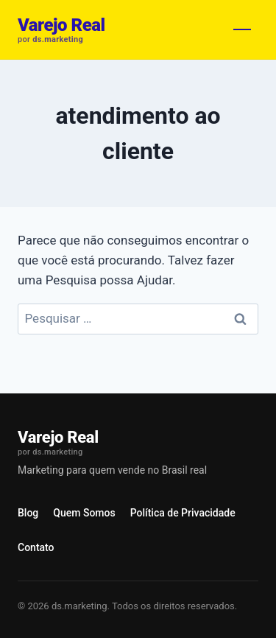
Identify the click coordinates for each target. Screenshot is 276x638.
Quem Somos (84, 513)
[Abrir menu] (242, 29)
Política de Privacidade (183, 513)
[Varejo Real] (61, 29)
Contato (36, 547)
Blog (28, 513)
